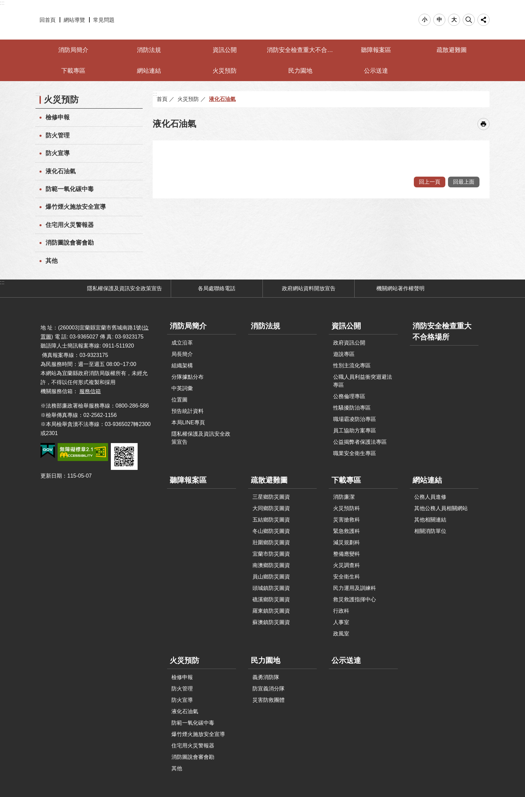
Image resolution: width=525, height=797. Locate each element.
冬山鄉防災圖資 (271, 531)
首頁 (162, 99)
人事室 (341, 622)
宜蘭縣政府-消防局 (262, 20)
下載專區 (73, 70)
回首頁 (48, 20)
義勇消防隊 (265, 677)
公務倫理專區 (349, 396)
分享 (483, 20)
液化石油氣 (61, 171)
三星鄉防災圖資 (271, 497)
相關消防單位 (430, 531)
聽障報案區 (376, 50)
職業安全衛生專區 (354, 453)
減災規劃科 (346, 542)
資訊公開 (225, 50)
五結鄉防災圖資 (271, 520)
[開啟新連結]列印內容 (483, 124)
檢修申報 (58, 117)
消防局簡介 (73, 50)
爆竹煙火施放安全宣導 (76, 206)
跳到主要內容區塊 (3, 3)
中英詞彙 (182, 388)
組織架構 (182, 365)
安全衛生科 (346, 576)
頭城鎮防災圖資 (271, 588)
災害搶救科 (346, 520)
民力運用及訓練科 (354, 588)
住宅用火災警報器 (70, 225)
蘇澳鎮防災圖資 (271, 622)
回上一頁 (429, 182)
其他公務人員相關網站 (441, 508)
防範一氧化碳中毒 (70, 189)
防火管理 (58, 135)
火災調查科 (346, 565)
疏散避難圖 (452, 50)
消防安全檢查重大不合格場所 (301, 50)
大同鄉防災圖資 (271, 508)
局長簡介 (182, 354)
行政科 (341, 611)
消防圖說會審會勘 (70, 242)
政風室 (341, 633)
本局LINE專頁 (188, 422)
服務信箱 (90, 391)
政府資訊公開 (349, 343)
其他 (52, 260)
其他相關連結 (430, 520)
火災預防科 (346, 508)
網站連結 (149, 70)
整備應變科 (346, 554)
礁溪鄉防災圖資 (271, 599)
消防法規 (149, 50)
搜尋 (469, 20)
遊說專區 (344, 354)
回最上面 (463, 182)
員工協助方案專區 (354, 430)
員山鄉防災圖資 (271, 576)
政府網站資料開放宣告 (308, 288)
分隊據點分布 (187, 377)
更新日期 (51, 476)
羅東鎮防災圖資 (271, 611)
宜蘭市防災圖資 (271, 554)
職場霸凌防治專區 (354, 419)
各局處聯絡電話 (216, 288)
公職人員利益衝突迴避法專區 (362, 381)
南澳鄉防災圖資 (271, 565)
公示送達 (376, 70)
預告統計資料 (187, 411)
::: (2, 3)
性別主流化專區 (352, 365)
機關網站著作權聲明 (400, 288)
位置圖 (179, 400)
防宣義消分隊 (268, 688)
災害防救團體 (268, 700)
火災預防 (225, 70)
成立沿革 (182, 343)
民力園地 (300, 70)
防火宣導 (58, 153)
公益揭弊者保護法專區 (360, 442)
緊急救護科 (346, 531)
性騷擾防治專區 (352, 408)
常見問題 (104, 20)
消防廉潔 (344, 497)
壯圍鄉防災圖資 (271, 542)
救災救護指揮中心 (354, 599)
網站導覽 (74, 20)
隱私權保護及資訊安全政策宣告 (124, 288)
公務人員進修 (430, 497)
